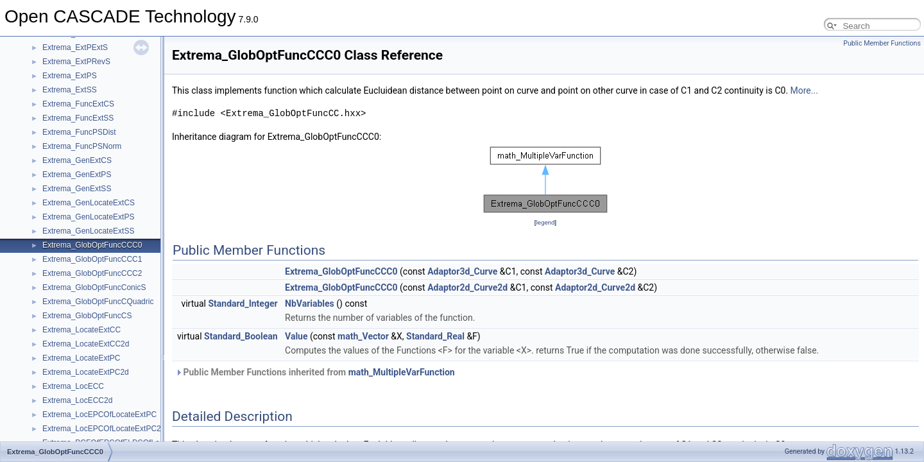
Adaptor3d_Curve (462, 271)
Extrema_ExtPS (69, 75)
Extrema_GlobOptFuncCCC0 (92, 245)
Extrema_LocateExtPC (81, 358)
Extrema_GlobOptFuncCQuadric (97, 301)
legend (545, 222)
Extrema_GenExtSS (76, 188)
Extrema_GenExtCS (77, 160)
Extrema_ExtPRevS (76, 61)
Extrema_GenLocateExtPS (88, 216)
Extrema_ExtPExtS (75, 47)
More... (804, 90)
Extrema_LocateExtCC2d (85, 343)
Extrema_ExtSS (69, 89)
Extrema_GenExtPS (76, 174)
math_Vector (363, 336)
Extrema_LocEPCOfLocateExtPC (99, 414)
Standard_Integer (242, 303)
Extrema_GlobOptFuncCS (87, 315)
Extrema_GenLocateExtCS (88, 202)
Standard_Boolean (241, 336)
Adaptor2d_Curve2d (467, 287)
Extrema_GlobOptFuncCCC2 (92, 273)
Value (296, 336)
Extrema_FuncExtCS (78, 103)
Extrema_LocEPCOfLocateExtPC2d (103, 428)
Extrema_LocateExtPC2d (85, 372)
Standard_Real (435, 336)
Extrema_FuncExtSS (78, 118)
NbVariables (309, 303)
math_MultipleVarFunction (401, 372)
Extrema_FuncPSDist (79, 132)
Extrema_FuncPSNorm (81, 146)
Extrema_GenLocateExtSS (88, 231)
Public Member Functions (882, 43)
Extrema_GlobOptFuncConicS (94, 287)
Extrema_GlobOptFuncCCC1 (92, 259)
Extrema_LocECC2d (77, 400)
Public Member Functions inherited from (315, 372)
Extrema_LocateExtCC (81, 329)
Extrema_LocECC (73, 386)
